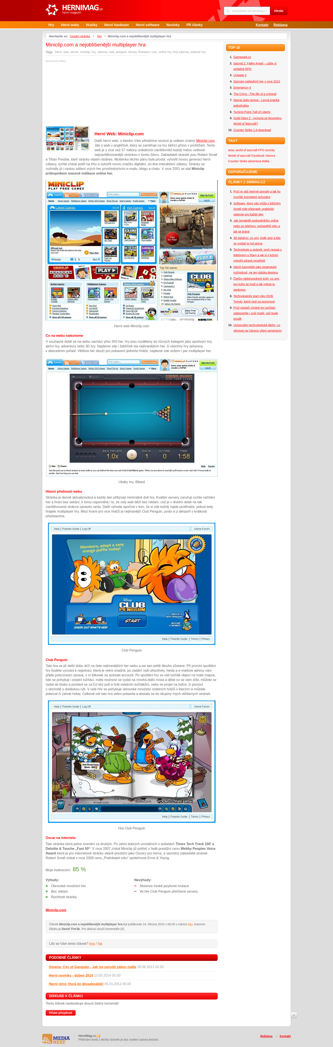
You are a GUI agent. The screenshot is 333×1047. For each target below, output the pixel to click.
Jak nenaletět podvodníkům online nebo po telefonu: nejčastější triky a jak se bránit (256, 226)
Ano (92, 943)
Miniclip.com (205, 141)
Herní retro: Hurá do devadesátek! (76, 984)
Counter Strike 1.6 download (252, 130)
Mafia (265, 161)
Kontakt (262, 25)
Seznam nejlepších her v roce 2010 (256, 81)
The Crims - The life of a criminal (254, 94)
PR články (194, 25)
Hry (51, 25)
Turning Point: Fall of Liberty (252, 112)
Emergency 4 (242, 87)
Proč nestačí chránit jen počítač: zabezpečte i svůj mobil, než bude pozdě (255, 313)
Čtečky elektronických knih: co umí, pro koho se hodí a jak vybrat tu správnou (256, 284)
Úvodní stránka (80, 36)
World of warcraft (239, 155)
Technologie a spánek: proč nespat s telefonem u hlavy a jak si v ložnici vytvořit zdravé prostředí (257, 255)
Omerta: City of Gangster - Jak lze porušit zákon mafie (92, 967)
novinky (270, 150)
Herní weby (70, 25)
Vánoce (270, 155)
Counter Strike (237, 161)
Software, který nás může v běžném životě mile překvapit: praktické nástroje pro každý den (257, 209)
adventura (254, 161)
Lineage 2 (240, 75)
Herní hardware (116, 25)
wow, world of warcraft (242, 150)
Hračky (91, 25)
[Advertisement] (81, 94)
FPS (261, 150)
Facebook (257, 155)
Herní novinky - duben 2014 (71, 975)
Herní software (147, 25)
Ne (100, 943)
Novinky (172, 25)
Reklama (281, 25)
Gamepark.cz (242, 57)
